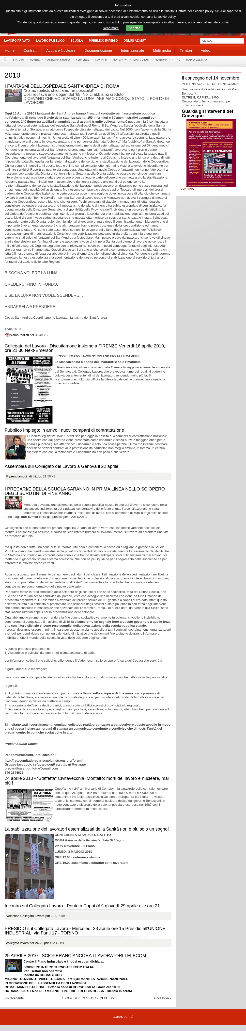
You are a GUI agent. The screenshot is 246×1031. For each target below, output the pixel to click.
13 (101, 998)
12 (96, 998)
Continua (187, 189)
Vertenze (82, 59)
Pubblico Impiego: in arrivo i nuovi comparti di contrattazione (64, 430)
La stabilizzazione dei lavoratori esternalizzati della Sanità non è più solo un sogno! (87, 829)
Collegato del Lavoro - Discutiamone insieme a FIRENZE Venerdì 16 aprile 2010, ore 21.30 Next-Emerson (85, 348)
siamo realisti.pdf (22, 335)
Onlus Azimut (135, 40)
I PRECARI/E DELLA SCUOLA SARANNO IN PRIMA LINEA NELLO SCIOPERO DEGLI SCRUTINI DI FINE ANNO (85, 491)
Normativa (120, 59)
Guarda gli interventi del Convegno (207, 113)
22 (112, 998)
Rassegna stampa (58, 59)
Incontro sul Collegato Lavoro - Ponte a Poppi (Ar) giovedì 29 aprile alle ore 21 (82, 905)
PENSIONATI (162, 59)
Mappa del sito (196, 59)
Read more (111, 28)
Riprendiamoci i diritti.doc (24, 476)
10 (87, 998)
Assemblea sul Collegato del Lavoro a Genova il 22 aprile (61, 466)
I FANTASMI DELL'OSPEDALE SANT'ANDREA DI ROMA (62, 86)
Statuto (18, 59)
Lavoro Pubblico (50, 40)
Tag (177, 59)
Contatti (101, 59)
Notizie (35, 59)
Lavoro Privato (17, 40)
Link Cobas (141, 59)
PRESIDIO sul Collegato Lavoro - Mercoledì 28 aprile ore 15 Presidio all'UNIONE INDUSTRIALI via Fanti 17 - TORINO (85, 930)
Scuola (77, 40)
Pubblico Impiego (103, 40)
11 (92, 998)
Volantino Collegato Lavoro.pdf (28, 916)
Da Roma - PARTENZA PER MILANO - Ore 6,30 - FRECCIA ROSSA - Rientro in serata (69, 991)
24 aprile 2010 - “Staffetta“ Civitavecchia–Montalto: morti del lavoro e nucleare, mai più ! (87, 780)
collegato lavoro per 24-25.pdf (27, 943)
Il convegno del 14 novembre (210, 78)
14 (105, 998)
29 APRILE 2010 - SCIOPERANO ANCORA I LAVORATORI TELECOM (75, 955)
